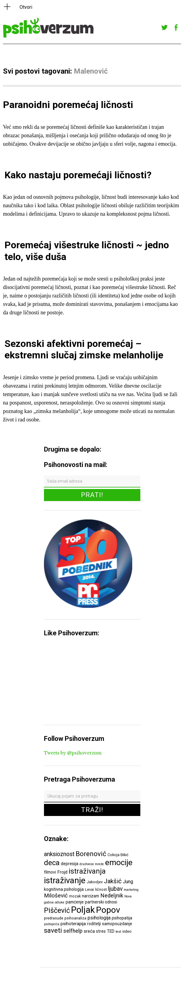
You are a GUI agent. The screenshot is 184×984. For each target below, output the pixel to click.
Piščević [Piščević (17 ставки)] (57, 910)
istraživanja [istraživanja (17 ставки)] (87, 871)
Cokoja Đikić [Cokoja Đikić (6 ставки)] (118, 854)
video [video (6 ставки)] (127, 931)
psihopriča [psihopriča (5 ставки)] (51, 924)
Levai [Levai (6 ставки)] (89, 889)
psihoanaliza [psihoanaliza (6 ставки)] (75, 918)
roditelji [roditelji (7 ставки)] (94, 923)
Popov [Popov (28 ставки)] (108, 910)
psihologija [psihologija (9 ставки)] (99, 918)
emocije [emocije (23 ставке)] (119, 862)
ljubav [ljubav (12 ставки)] (115, 888)
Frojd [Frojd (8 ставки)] (62, 872)
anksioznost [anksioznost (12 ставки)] (59, 854)
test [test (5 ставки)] (118, 932)
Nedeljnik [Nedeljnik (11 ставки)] (111, 895)
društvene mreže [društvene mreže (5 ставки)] (92, 864)
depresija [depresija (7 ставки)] (69, 863)
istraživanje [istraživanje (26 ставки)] (65, 880)
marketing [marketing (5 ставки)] (131, 890)
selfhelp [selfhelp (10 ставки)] (73, 931)
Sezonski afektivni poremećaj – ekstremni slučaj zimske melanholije (84, 349)
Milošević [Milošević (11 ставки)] (56, 895)
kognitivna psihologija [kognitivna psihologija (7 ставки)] (64, 889)
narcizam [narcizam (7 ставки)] (90, 896)
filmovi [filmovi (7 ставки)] (50, 872)
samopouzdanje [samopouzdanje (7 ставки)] (117, 923)
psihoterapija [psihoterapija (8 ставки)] (73, 923)
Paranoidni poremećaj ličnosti (68, 104)
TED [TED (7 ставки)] (110, 931)
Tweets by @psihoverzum (72, 753)
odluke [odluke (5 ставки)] (59, 902)
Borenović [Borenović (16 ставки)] (91, 854)
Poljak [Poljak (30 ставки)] (83, 910)
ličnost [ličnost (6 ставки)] (101, 889)
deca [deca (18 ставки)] (52, 863)
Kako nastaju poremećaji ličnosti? (78, 175)
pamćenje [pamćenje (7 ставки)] (75, 902)
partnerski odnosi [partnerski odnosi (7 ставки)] (101, 902)
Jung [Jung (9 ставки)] (128, 881)
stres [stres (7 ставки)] (101, 931)
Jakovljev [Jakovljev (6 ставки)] (95, 882)
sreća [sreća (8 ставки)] (89, 931)
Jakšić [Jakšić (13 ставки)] (113, 881)
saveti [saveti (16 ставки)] (53, 930)
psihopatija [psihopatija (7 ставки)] (122, 918)
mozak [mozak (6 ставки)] (75, 896)
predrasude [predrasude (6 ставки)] (53, 918)
